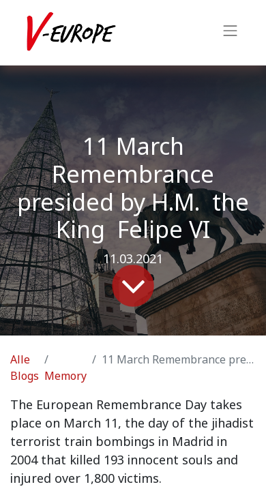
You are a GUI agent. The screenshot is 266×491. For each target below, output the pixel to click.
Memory (65, 376)
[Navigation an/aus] (231, 32)
